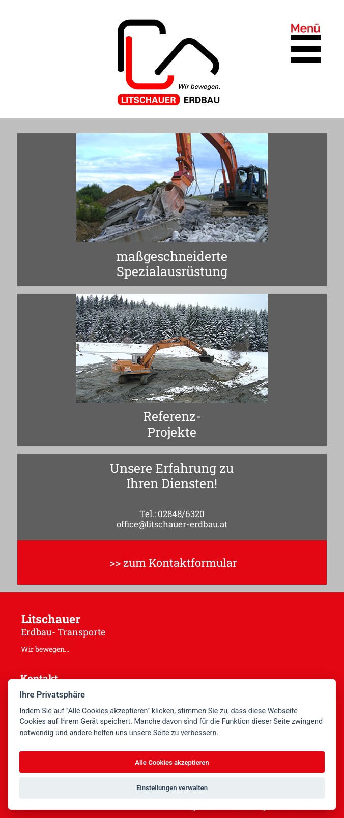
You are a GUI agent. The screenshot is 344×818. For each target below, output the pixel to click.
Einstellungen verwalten (172, 788)
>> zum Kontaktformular (173, 562)
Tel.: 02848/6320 (172, 514)
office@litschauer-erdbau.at (172, 524)
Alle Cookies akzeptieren (172, 762)
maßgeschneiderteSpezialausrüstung (171, 264)
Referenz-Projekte (172, 424)
